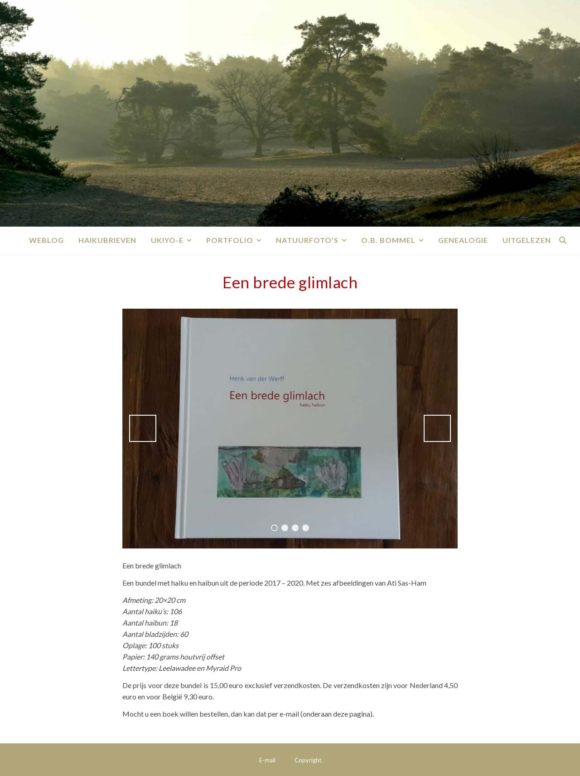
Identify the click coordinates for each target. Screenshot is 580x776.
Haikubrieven (107, 240)
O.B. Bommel (388, 240)
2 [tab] (284, 527)
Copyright (308, 760)
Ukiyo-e (167, 240)
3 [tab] (295, 527)
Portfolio (229, 240)
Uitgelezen (527, 240)
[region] (290, 428)
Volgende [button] (437, 428)
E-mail (267, 760)
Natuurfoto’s (307, 240)
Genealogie (463, 240)
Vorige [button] (142, 428)
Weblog (46, 240)
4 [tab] (305, 527)
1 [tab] (274, 527)
